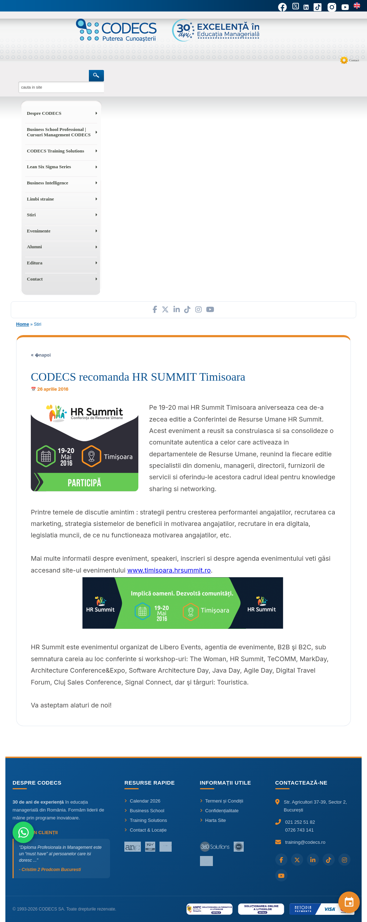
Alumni (34, 246)
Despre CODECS (44, 113)
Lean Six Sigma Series (49, 166)
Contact (354, 60)
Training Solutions (145, 820)
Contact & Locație (145, 830)
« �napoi (41, 355)
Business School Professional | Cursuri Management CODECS (59, 132)
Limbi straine (40, 199)
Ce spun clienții (35, 832)
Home (22, 324)
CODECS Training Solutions (55, 151)
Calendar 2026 (142, 801)
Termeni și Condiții (221, 801)
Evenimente (39, 231)
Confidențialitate (219, 810)
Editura (34, 262)
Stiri (31, 214)
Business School (144, 810)
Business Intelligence (47, 182)
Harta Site (213, 820)
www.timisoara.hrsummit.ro (169, 570)
